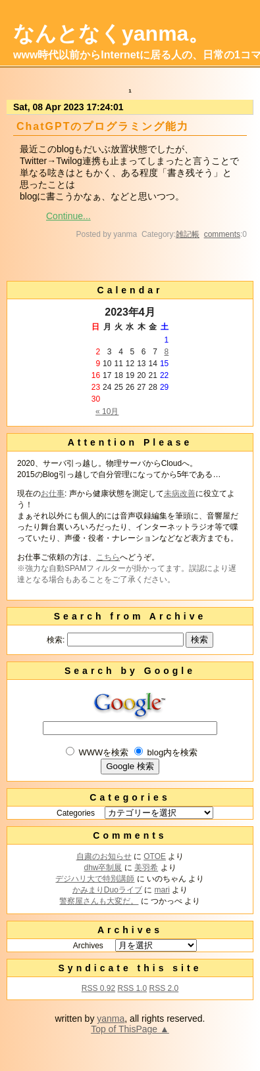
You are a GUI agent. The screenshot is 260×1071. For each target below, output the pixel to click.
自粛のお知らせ (104, 856)
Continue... (68, 216)
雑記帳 (187, 234)
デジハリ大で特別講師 (94, 878)
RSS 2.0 (164, 988)
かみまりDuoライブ (107, 889)
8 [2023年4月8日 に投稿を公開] (167, 351)
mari (162, 889)
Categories (76, 813)
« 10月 (106, 411)
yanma (110, 1018)
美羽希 (146, 867)
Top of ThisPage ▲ (130, 1029)
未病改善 (179, 493)
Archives (88, 945)
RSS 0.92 (98, 988)
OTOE (154, 856)
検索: (56, 639)
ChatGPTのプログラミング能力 (102, 126)
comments (222, 234)
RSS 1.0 (132, 988)
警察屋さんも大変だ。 (98, 901)
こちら (108, 557)
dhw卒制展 (103, 867)
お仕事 (53, 493)
